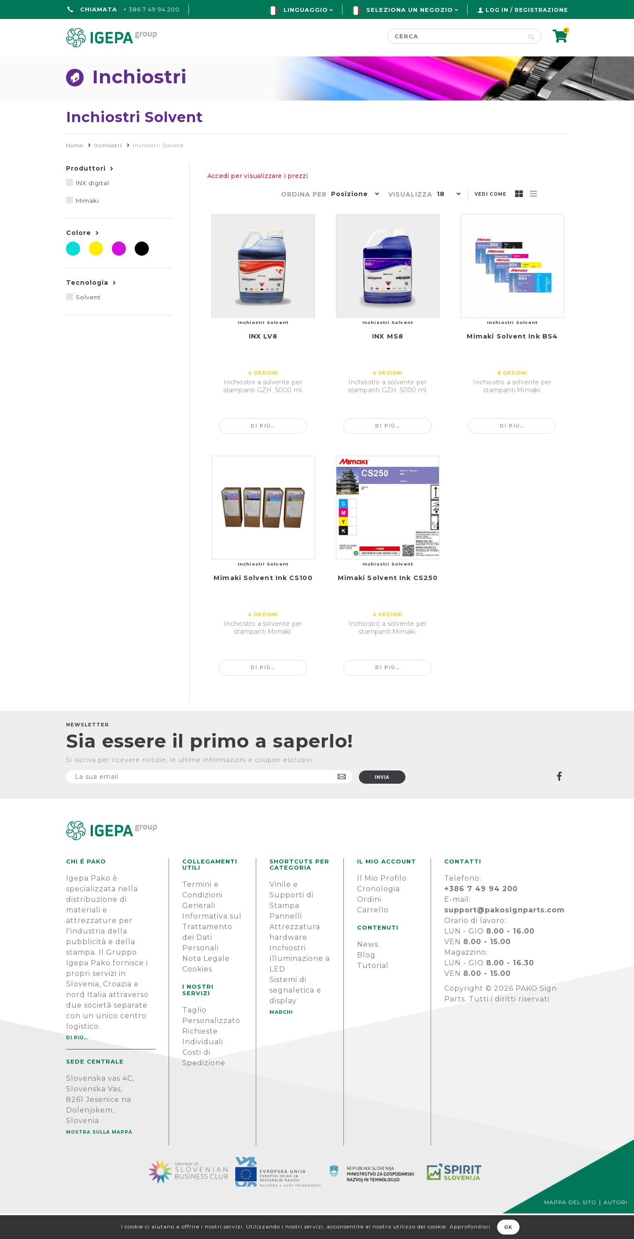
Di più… (263, 451)
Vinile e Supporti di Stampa (291, 920)
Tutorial (373, 991)
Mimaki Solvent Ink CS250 (388, 603)
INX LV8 (263, 362)
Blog (366, 980)
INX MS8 (387, 362)
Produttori (86, 194)
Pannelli (285, 942)
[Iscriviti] (209, 802)
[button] (353, 220)
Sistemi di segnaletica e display (295, 1016)
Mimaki (87, 226)
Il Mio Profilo (382, 904)
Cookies (197, 994)
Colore (78, 258)
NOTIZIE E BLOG (404, 64)
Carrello (373, 935)
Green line (263, 64)
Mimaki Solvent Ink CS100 (263, 603)
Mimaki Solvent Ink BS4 (512, 362)
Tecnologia (87, 308)
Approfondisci (470, 1226)
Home (79, 64)
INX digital (92, 208)
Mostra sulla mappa (99, 1158)
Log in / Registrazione (527, 10)
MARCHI (281, 1037)
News (367, 970)
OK (508, 1227)
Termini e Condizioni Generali (202, 920)
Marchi (329, 64)
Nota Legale (206, 984)
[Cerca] (454, 36)
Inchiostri (287, 973)
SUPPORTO (488, 64)
